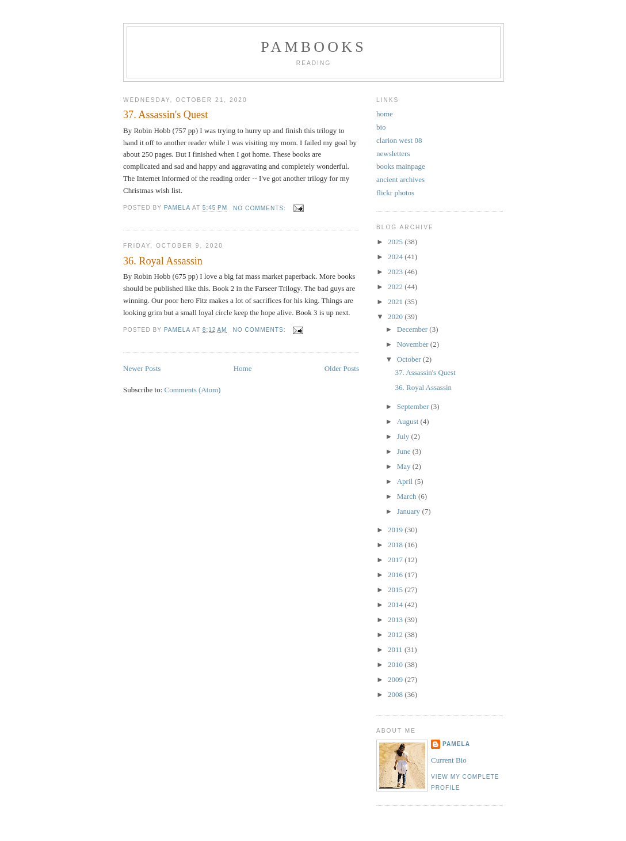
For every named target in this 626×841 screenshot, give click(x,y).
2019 (396, 529)
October (410, 359)
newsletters (393, 153)
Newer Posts (142, 368)
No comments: (260, 208)
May (405, 466)
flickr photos (395, 192)
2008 (396, 694)
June (405, 451)
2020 (396, 316)
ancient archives (400, 179)
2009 (396, 679)
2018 (396, 544)
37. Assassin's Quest (165, 114)
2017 (396, 559)
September (414, 406)
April (406, 481)
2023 (396, 271)
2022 (396, 286)
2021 (396, 301)
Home (243, 368)
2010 (396, 664)
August (409, 421)
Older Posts (342, 368)
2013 (396, 619)
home (384, 113)
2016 (396, 574)
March (407, 496)
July (404, 436)
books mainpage (400, 166)
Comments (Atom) (193, 389)
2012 (396, 634)
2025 (396, 241)
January (409, 511)
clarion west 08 (399, 140)
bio (381, 127)
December (413, 329)
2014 (396, 604)
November (413, 344)
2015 (396, 589)
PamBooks (314, 47)
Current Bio (449, 760)
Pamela (456, 744)
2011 (396, 649)
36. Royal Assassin (163, 261)
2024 (396, 256)
